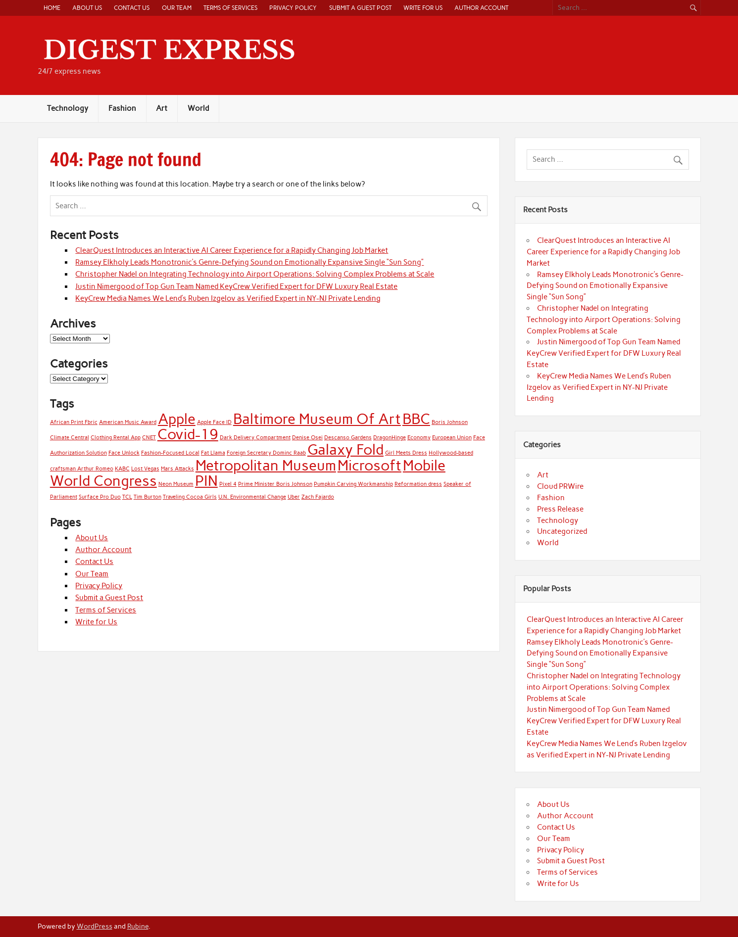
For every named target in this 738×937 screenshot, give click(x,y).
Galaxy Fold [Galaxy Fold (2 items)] (345, 449)
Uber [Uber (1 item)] (294, 497)
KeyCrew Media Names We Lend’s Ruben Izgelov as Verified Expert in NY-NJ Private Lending (228, 298)
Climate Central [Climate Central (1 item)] (69, 437)
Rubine (137, 926)
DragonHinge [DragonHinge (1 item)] (389, 437)
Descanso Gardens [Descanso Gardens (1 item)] (348, 437)
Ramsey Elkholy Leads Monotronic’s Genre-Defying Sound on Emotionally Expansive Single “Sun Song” (249, 262)
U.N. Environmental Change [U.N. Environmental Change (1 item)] (252, 497)
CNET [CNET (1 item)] (149, 437)
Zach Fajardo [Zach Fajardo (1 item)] (317, 497)
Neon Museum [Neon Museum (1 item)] (176, 484)
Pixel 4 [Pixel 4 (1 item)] (228, 484)
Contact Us (131, 7)
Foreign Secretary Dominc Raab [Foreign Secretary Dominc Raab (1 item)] (266, 453)
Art (161, 108)
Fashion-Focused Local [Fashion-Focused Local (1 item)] (170, 453)
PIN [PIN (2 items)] (206, 480)
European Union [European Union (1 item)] (452, 437)
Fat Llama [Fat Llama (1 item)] (213, 453)
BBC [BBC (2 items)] (416, 418)
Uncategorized (562, 531)
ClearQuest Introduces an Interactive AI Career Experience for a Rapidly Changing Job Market (231, 250)
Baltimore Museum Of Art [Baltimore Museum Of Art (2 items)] (317, 418)
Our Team (177, 7)
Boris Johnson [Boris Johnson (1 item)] (450, 422)
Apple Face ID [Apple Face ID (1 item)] (214, 422)
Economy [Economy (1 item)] (419, 437)
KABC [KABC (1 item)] (122, 469)
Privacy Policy (293, 7)
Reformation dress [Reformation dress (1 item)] (418, 484)
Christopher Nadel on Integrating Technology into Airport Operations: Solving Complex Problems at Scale (254, 274)
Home (52, 7)
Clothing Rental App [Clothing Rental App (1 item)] (116, 437)
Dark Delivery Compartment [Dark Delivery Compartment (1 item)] (255, 437)
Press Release (560, 509)
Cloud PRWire (560, 486)
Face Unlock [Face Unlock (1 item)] (124, 453)
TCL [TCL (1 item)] (127, 497)
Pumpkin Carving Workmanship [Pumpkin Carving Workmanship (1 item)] (353, 484)
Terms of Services (230, 7)
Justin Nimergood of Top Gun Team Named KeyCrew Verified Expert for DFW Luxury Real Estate (236, 286)
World (198, 108)
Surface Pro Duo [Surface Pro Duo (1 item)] (100, 497)
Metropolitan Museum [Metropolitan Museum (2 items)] (266, 465)
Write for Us (423, 7)
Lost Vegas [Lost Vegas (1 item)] (145, 469)
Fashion (122, 108)
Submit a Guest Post (360, 7)
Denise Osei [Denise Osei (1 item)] (307, 437)
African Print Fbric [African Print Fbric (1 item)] (74, 422)
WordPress (94, 926)
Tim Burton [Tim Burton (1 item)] (147, 497)
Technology (67, 108)
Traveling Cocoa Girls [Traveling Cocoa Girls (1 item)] (190, 497)
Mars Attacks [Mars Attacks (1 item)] (177, 469)
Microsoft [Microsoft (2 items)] (369, 465)
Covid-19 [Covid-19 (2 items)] (187, 434)
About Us (87, 7)
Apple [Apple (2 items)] (177, 418)
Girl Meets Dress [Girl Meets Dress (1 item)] (406, 453)
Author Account (481, 7)
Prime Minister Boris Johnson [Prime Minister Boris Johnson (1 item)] (275, 484)
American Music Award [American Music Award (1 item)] (127, 422)
